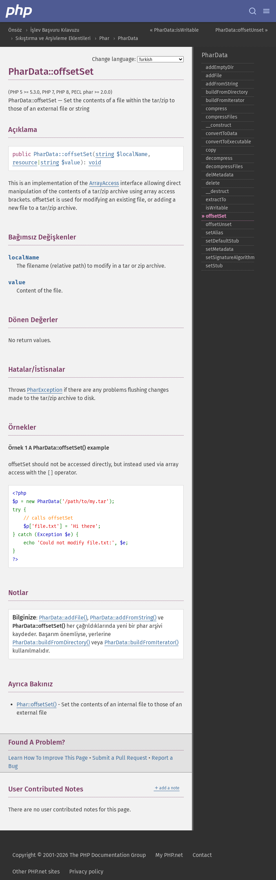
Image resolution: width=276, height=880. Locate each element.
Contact (202, 855)
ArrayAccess (104, 183)
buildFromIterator (225, 100)
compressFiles (221, 117)
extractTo (216, 200)
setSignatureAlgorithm (230, 257)
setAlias (214, 233)
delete (213, 183)
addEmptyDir (220, 67)
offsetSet (216, 216)
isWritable (217, 208)
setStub (214, 266)
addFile (214, 76)
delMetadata (220, 175)
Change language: (114, 59)
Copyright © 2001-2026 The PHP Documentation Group (79, 855)
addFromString (222, 84)
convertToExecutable (228, 142)
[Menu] (266, 11)
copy (211, 150)
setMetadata (220, 249)
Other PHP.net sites (36, 871)
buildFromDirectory (227, 92)
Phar (104, 38)
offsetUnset (219, 224)
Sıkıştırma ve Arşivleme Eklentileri (53, 38)
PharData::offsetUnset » (241, 30)
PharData (128, 38)
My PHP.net (169, 855)
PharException (44, 390)
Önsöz (15, 30)
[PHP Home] (19, 11)
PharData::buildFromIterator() (141, 642)
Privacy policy (86, 871)
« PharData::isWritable (174, 30)
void (95, 162)
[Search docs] (252, 11)
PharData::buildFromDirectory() (51, 642)
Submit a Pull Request (119, 758)
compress (216, 109)
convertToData (221, 133)
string (104, 154)
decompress (219, 158)
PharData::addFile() (63, 617)
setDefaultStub (222, 241)
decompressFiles (224, 167)
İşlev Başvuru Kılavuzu (54, 30)
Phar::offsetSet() (37, 704)
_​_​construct (218, 125)
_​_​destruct (217, 191)
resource (24, 162)
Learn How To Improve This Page (48, 758)
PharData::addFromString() (123, 617)
